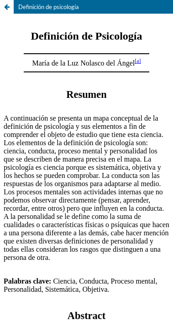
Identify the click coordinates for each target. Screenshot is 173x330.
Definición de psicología (48, 6)
